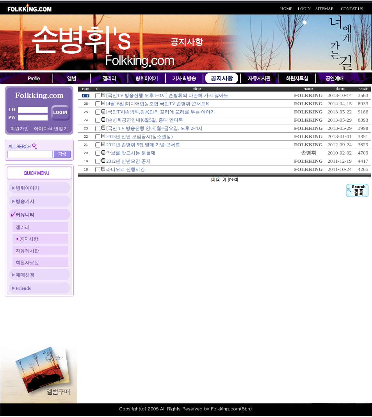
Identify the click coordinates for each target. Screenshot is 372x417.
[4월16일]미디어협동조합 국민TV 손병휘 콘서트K (157, 103)
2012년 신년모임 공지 (128, 161)
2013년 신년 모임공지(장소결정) (139, 136)
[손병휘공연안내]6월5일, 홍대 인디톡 (144, 120)
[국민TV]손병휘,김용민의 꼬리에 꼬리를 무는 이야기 (160, 112)
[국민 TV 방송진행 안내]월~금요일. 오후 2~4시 (154, 128)
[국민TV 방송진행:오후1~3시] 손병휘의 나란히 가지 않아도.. (168, 95)
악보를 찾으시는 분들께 (130, 153)
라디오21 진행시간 (125, 169)
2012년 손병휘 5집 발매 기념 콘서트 (143, 144)
